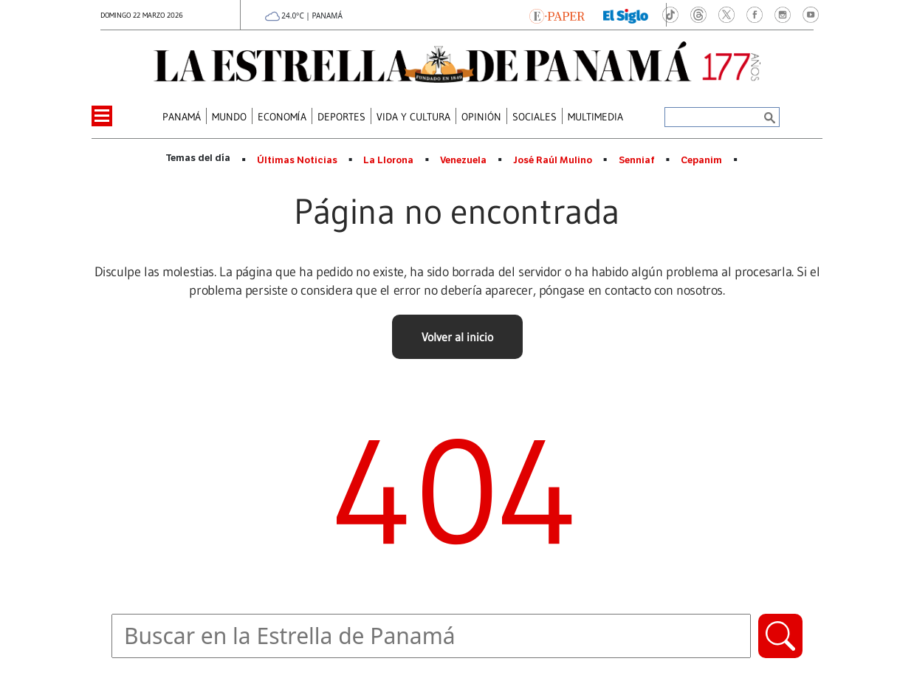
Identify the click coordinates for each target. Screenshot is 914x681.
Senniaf (637, 160)
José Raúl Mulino (552, 160)
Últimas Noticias (297, 160)
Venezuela (463, 160)
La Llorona (388, 160)
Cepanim (701, 160)
